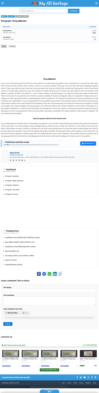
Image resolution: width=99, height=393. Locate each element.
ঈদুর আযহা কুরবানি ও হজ (11, 251)
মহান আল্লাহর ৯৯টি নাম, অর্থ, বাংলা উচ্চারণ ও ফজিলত (18, 255)
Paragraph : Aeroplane (11, 176)
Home (4, 16)
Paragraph (11, 16)
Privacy (81, 384)
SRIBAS (11, 384)
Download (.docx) (88, 143)
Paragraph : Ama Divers (11, 189)
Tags (4, 46)
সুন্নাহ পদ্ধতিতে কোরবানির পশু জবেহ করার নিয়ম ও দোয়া (19, 242)
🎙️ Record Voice (11, 314)
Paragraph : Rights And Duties (13, 180)
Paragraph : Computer (11, 185)
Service (75, 384)
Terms (94, 384)
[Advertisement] (49, 62)
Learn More (66, 388)
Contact (69, 384)
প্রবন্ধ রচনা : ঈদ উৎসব (10, 260)
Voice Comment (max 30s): (13, 310)
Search (73, 11)
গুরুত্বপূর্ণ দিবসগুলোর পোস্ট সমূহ (12, 264)
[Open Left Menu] (2, 3)
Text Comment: (49, 300)
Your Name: (49, 289)
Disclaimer (88, 384)
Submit (7, 325)
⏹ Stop (25, 314)
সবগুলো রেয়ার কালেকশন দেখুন (49, 371)
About (63, 384)
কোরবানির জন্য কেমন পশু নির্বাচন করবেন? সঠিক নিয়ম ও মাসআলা (21, 237)
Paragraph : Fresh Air (10, 194)
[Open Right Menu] (96, 3)
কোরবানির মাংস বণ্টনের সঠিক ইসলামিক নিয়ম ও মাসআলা (19, 246)
